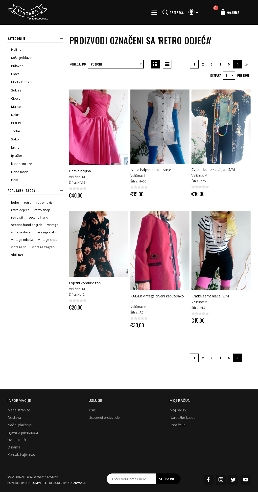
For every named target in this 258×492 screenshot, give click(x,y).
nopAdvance (77, 483)
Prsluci (16, 123)
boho (15, 202)
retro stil (17, 217)
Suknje (16, 90)
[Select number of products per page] (229, 75)
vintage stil (19, 247)
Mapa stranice (18, 410)
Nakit (15, 114)
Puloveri (17, 66)
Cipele (16, 98)
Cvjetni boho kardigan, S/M (213, 169)
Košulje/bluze (21, 57)
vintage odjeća (22, 239)
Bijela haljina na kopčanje (150, 169)
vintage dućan (21, 232)
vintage (52, 225)
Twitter (233, 480)
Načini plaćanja (19, 425)
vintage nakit (47, 232)
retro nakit (44, 202)
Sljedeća (237, 64)
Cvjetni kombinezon (85, 283)
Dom (14, 180)
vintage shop (48, 239)
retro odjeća (20, 210)
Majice (16, 106)
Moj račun (177, 410)
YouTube (246, 480)
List (167, 64)
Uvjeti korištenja (20, 439)
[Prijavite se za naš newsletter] (131, 478)
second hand (38, 217)
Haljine (16, 49)
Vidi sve (17, 254)
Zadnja (246, 64)
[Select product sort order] (116, 64)
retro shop (42, 210)
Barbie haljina (80, 171)
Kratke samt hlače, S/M (210, 296)
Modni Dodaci (21, 82)
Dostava (14, 417)
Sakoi (15, 139)
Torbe (15, 131)
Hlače (15, 74)
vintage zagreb (43, 247)
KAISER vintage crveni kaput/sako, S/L (157, 298)
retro (27, 202)
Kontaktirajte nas (21, 454)
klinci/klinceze (21, 163)
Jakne (15, 147)
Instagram (221, 480)
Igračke (16, 155)
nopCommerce (36, 483)
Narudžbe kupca (182, 417)
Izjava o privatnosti (22, 432)
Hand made (20, 172)
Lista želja (177, 425)
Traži (92, 410)
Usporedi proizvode (104, 417)
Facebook (208, 480)
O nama (13, 447)
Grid (155, 64)
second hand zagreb (26, 225)
